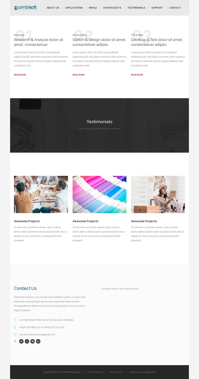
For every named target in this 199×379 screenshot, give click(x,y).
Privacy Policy (116, 372)
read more (20, 75)
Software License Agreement (142, 372)
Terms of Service (95, 372)
